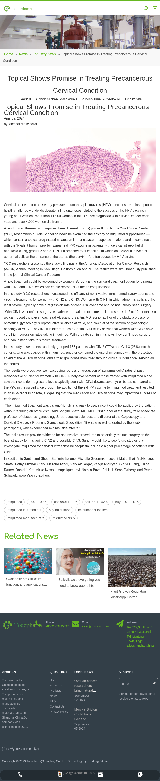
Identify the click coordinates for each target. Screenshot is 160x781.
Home (54, 680)
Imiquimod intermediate (24, 510)
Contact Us (57, 706)
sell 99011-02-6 (96, 502)
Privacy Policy (59, 711)
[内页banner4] (80, 32)
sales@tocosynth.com (96, 626)
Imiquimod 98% (63, 518)
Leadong (92, 761)
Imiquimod (14, 502)
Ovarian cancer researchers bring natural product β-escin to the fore (85, 690)
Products (55, 690)
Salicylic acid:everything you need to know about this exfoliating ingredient (79, 583)
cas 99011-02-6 (65, 502)
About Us (56, 685)
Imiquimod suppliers (93, 510)
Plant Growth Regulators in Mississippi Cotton (130, 594)
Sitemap (104, 761)
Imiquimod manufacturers (25, 518)
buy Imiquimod (59, 510)
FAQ (53, 701)
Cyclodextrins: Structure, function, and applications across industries (25, 582)
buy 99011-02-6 (127, 502)
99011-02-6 (38, 502)
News (53, 696)
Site (139, 99)
